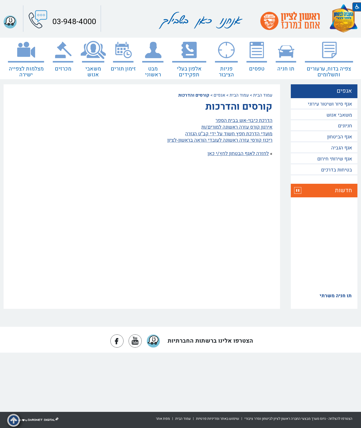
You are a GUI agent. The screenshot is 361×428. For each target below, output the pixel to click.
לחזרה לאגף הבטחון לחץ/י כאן (238, 153)
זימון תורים (123, 69)
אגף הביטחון (339, 136)
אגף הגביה (341, 147)
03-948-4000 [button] (73, 21)
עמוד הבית (262, 95)
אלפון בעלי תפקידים (189, 72)
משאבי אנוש (93, 72)
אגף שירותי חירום (334, 158)
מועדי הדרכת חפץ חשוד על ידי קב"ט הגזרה (228, 133)
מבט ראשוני (153, 72)
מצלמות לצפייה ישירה (26, 72)
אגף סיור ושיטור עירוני (330, 104)
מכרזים (63, 69)
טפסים (256, 69)
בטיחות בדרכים (336, 170)
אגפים (219, 95)
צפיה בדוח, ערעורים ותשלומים (329, 72)
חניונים (345, 125)
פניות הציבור (226, 72)
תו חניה (285, 69)
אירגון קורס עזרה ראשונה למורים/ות (236, 127)
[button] (297, 190)
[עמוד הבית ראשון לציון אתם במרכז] (290, 21)
